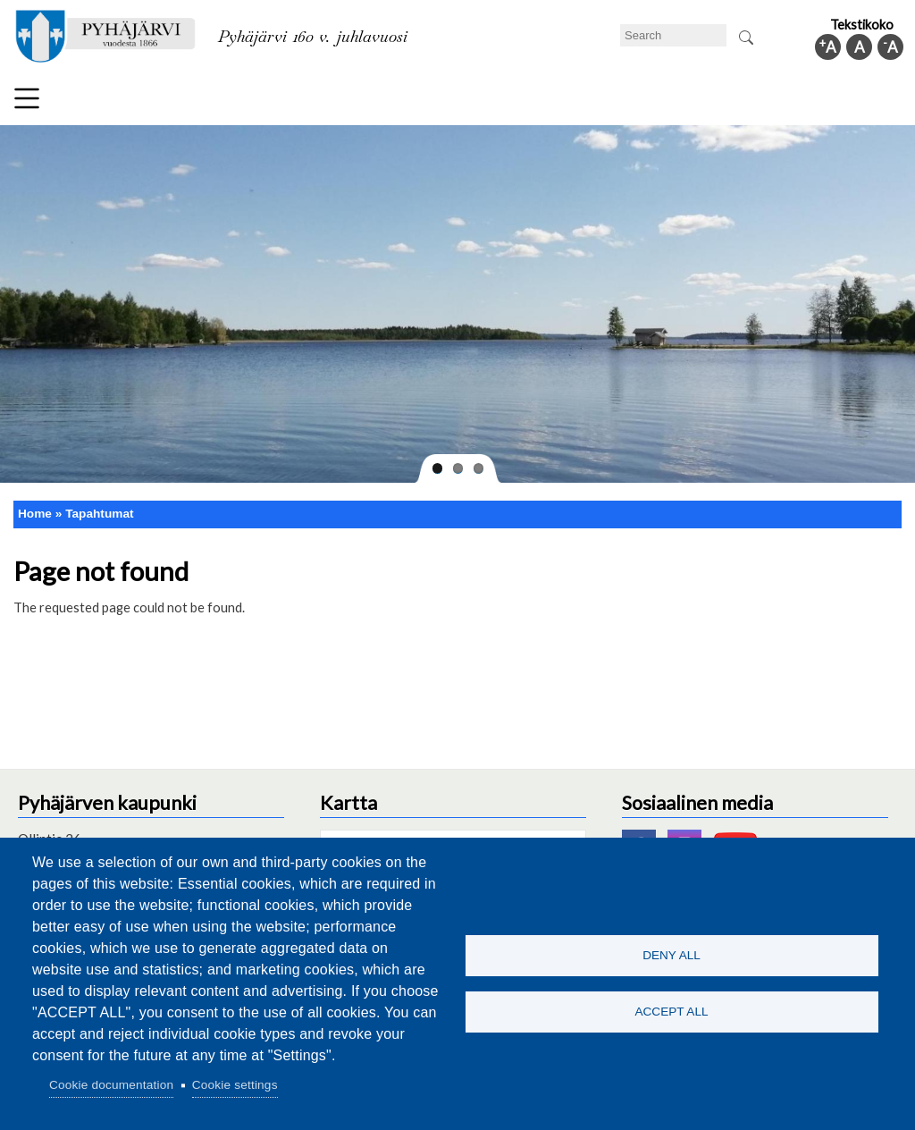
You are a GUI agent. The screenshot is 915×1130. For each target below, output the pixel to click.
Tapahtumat (99, 513)
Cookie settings (235, 1085)
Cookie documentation (111, 1085)
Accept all (671, 1012)
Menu (27, 98)
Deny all (671, 954)
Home (35, 513)
